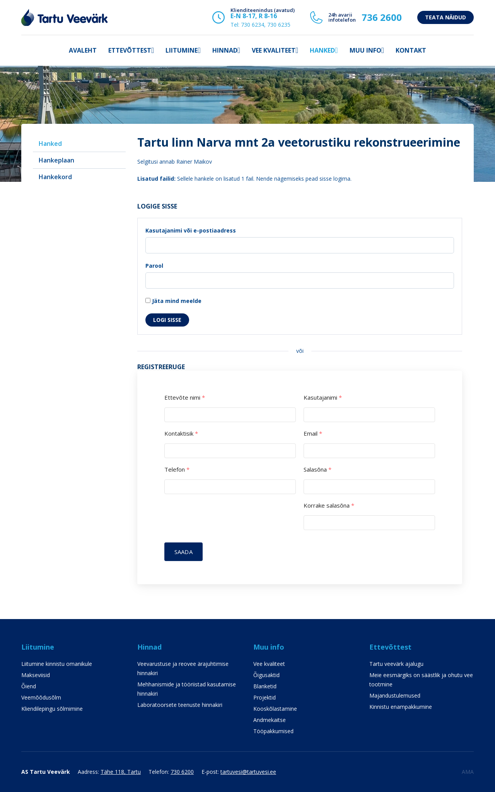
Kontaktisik (181, 433)
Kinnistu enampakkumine (400, 706)
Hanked (322, 50)
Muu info (365, 50)
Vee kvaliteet (273, 50)
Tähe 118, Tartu (121, 771)
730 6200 (182, 771)
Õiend (28, 686)
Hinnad (224, 50)
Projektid (264, 697)
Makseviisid (35, 675)
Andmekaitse (269, 720)
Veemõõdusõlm (41, 697)
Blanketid (265, 686)
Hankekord (55, 177)
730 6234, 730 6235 (265, 24)
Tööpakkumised (273, 731)
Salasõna (317, 469)
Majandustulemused (394, 695)
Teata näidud (445, 17)
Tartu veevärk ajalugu (396, 663)
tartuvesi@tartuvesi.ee (248, 771)
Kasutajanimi (323, 397)
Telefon (176, 469)
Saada (183, 552)
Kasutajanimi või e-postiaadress (190, 230)
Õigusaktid (266, 675)
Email (313, 433)
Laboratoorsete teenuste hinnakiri (179, 704)
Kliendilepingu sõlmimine (52, 708)
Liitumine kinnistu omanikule (56, 663)
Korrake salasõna (329, 505)
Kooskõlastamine (275, 708)
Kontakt (411, 50)
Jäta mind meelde (173, 300)
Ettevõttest (129, 50)
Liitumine (182, 50)
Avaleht (83, 50)
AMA (468, 771)
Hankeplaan (56, 160)
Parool (154, 265)
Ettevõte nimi (184, 397)
